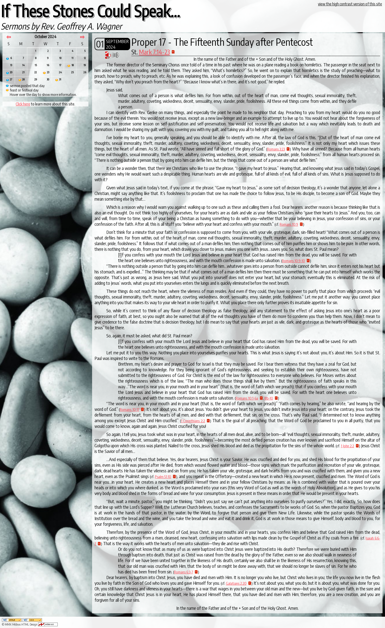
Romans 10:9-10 (293, 260)
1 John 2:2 (347, 446)
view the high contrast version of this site (350, 3)
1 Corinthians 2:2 (193, 421)
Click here (23, 104)
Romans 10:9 (289, 224)
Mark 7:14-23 (154, 52)
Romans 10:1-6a (247, 398)
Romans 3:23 (276, 149)
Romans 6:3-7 (183, 572)
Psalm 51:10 (163, 476)
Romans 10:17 (129, 409)
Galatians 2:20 (236, 583)
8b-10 (268, 398)
